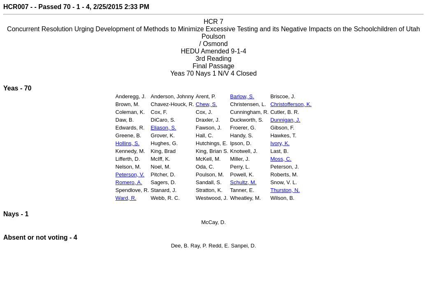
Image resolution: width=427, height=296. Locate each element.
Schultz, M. (243, 182)
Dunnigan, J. (285, 120)
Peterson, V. (130, 174)
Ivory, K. (280, 143)
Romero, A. (129, 182)
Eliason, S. (163, 128)
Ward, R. (126, 198)
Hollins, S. (128, 143)
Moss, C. (280, 159)
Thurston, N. (285, 190)
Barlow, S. (242, 96)
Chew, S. (206, 104)
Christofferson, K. (290, 104)
